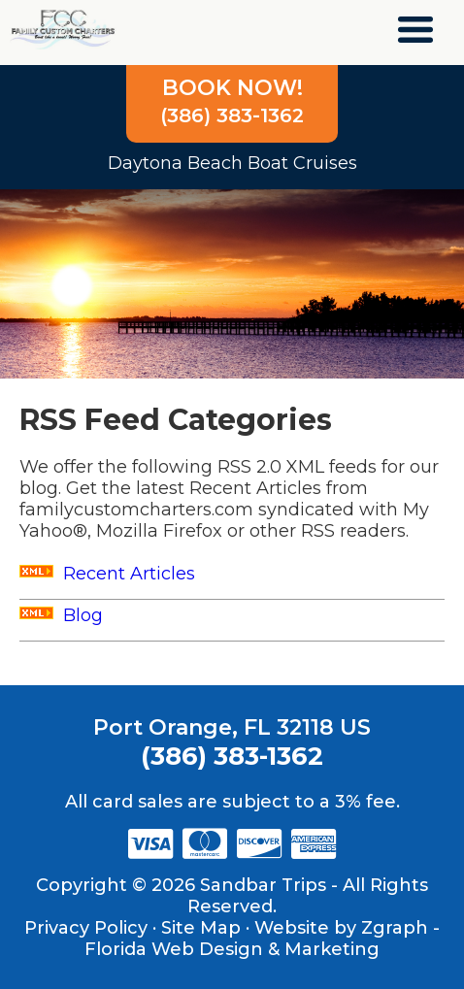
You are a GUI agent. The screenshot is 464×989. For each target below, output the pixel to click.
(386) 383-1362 (232, 101)
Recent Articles (107, 573)
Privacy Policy (86, 928)
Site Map (201, 928)
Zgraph (394, 928)
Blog (61, 615)
